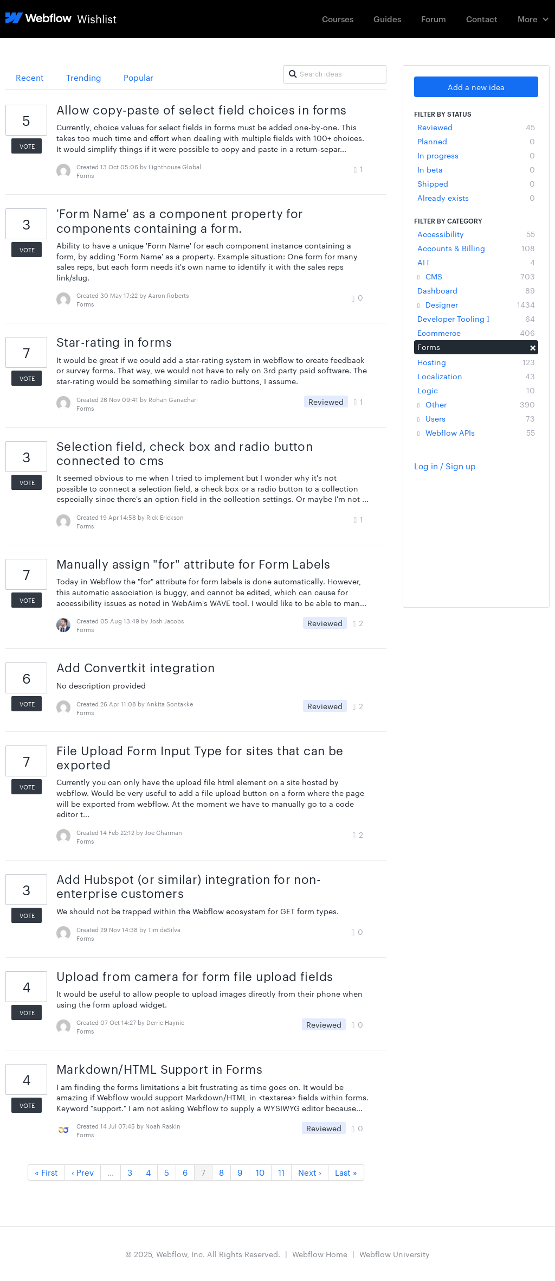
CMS (476, 276)
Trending (83, 77)
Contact (482, 18)
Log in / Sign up (445, 465)
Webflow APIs (476, 432)
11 (281, 1172)
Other (476, 404)
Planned (476, 141)
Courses (337, 18)
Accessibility (476, 233)
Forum (433, 18)
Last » (346, 1172)
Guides (387, 18)
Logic (476, 390)
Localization (476, 376)
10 (260, 1172)
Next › (309, 1172)
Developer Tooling (476, 318)
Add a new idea (476, 86)
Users (476, 418)
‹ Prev (83, 1172)
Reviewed (476, 127)
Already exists (476, 197)
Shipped (476, 183)
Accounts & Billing (476, 248)
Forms (476, 346)
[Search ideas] (334, 74)
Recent (30, 77)
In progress (476, 155)
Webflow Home (319, 1253)
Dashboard (476, 290)
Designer (476, 304)
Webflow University (394, 1253)
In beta (476, 169)
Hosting (476, 361)
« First (46, 1172)
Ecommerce (476, 332)
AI (476, 262)
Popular (138, 77)
